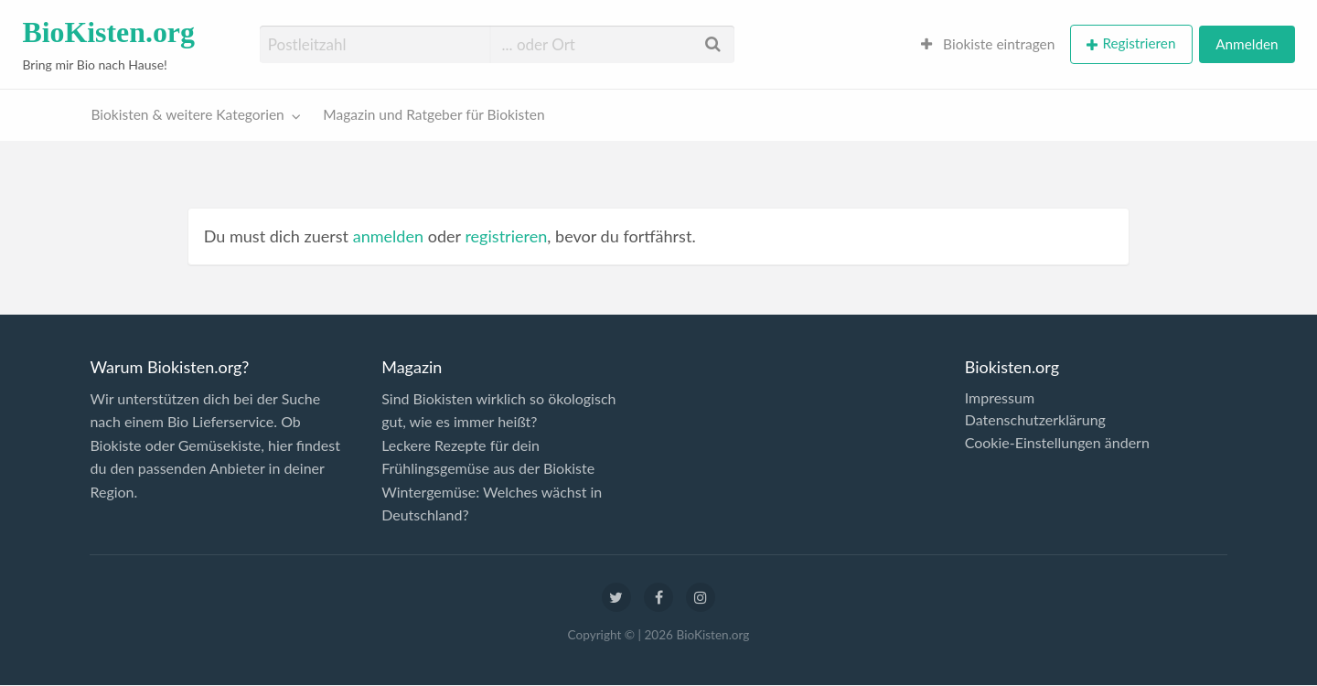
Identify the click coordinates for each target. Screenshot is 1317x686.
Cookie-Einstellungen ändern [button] (1057, 442)
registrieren (506, 236)
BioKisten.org (108, 32)
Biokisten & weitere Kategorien (187, 114)
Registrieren (1138, 43)
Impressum (999, 398)
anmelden (388, 236)
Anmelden (1246, 44)
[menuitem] (988, 44)
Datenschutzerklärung (1035, 420)
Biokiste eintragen (988, 44)
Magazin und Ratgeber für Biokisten (433, 114)
